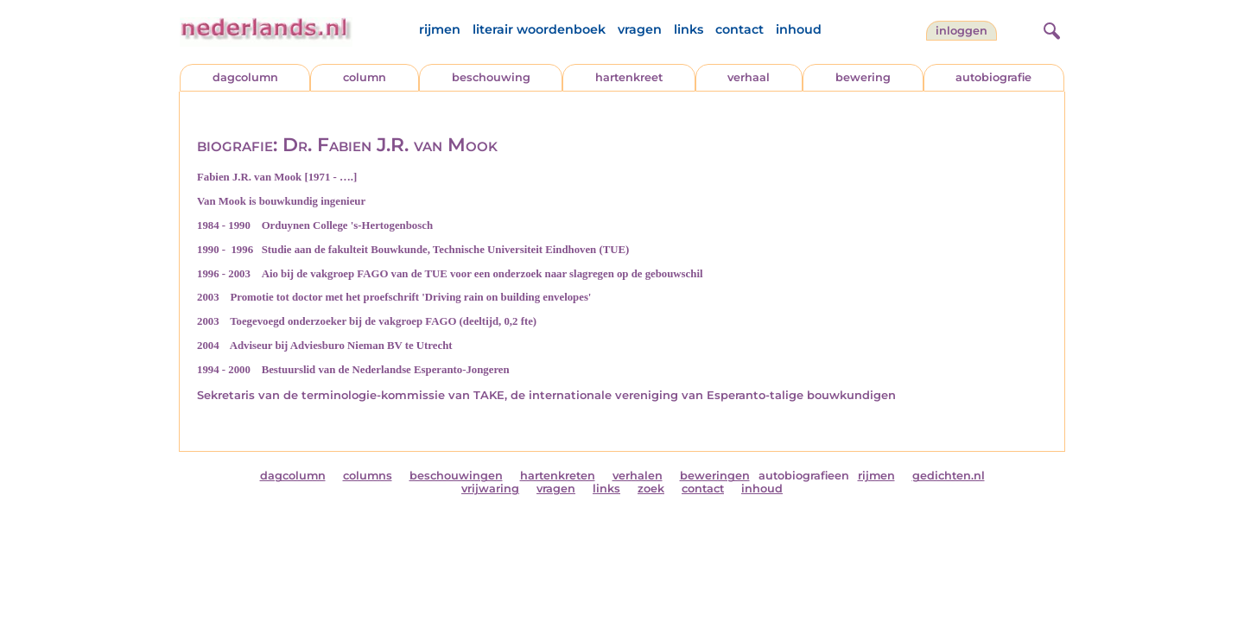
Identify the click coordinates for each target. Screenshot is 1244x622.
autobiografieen (803, 475)
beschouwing (491, 77)
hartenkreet (629, 77)
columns (367, 475)
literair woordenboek (539, 29)
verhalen (637, 475)
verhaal (748, 77)
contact (739, 29)
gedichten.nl (948, 475)
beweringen (715, 475)
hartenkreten (557, 475)
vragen (640, 29)
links (688, 29)
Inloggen (961, 30)
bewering (863, 77)
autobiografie (993, 77)
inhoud (799, 29)
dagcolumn (245, 77)
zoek (651, 488)
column (364, 77)
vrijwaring (490, 488)
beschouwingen (456, 475)
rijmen (439, 29)
